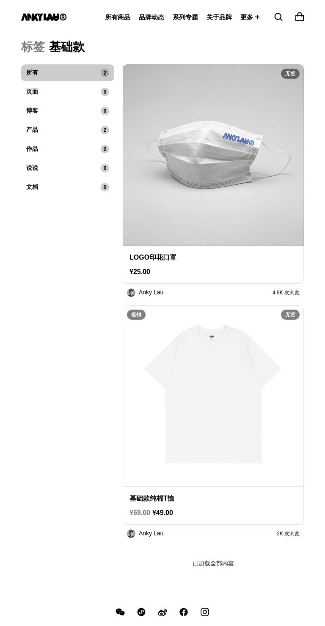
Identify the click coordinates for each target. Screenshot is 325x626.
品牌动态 (151, 17)
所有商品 (117, 17)
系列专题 (185, 17)
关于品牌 (219, 17)
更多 (246, 17)
